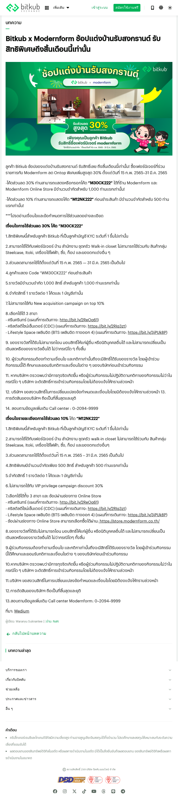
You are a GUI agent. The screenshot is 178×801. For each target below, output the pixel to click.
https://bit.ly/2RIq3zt (106, 326)
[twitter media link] (74, 791)
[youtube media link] (94, 791)
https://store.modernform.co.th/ (129, 521)
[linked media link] (103, 791)
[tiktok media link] (84, 791)
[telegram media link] (123, 791)
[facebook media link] (55, 791)
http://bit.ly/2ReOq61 (78, 319)
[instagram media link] (65, 791)
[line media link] (113, 791)
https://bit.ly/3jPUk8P (147, 332)
